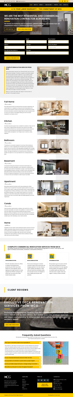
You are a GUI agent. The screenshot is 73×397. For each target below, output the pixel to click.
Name (6, 39)
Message (28, 50)
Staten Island (30, 73)
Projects (56, 4)
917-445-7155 (12, 1)
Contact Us (65, 4)
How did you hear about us (11, 50)
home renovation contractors (12, 111)
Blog (61, 4)
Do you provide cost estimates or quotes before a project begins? (20, 360)
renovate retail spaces (34, 263)
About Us (36, 4)
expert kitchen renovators (15, 127)
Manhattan (8, 73)
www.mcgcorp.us (58, 387)
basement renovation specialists (11, 167)
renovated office (14, 273)
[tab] (22, 342)
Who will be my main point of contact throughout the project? (19, 366)
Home (31, 4)
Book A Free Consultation (24, 29)
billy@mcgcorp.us (21, 1)
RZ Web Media (57, 395)
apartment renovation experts (18, 187)
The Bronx (18, 73)
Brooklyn (14, 73)
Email (28, 39)
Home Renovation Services (12, 71)
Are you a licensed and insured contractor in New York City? (18, 357)
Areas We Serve (49, 5)
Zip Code (28, 44)
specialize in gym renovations (57, 263)
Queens (23, 73)
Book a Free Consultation (44, 385)
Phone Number (52, 39)
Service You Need (52, 44)
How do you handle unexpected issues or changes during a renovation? (21, 363)
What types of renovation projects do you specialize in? (17, 342)
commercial (26, 83)
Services (41, 5)
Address (6, 44)
